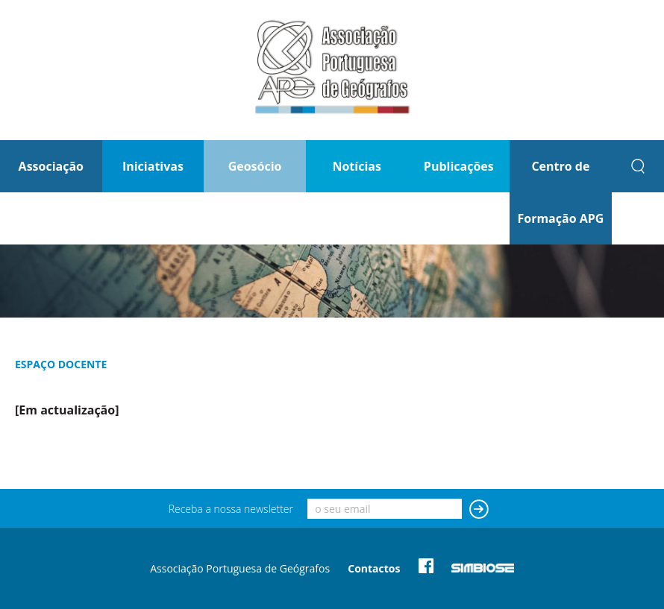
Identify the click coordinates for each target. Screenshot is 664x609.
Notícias (356, 166)
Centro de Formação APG (560, 192)
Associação (51, 166)
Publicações (459, 166)
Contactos (374, 568)
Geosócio (255, 166)
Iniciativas (153, 166)
